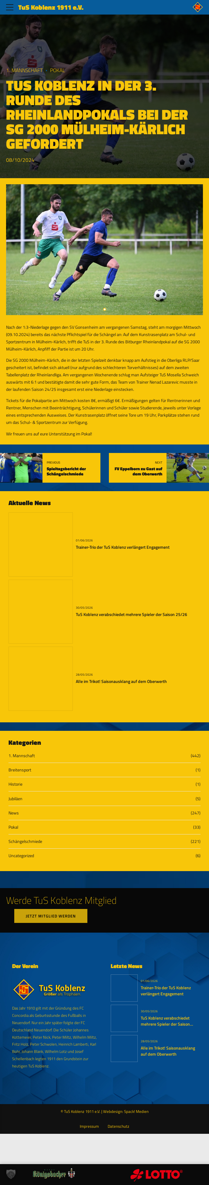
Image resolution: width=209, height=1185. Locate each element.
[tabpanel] (104, 249)
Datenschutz (118, 1126)
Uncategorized (21, 855)
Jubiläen (15, 798)
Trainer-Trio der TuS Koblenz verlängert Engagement (123, 547)
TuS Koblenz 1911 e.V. (50, 7)
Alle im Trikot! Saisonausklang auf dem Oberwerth (121, 681)
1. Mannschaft (24, 70)
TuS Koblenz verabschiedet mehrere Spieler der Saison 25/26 (131, 614)
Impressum (89, 1126)
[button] (11, 1174)
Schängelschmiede (25, 841)
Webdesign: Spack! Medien (126, 1111)
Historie (15, 784)
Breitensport (19, 770)
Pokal (57, 70)
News (13, 813)
